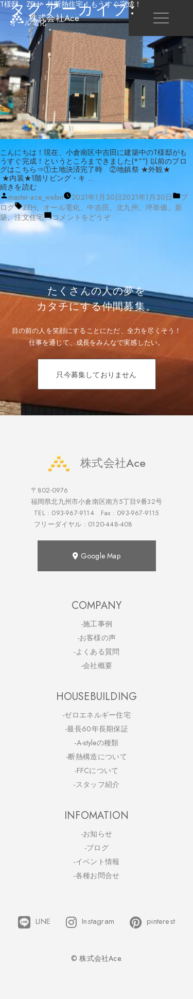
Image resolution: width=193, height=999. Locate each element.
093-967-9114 (72, 513)
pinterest (152, 922)
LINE (34, 922)
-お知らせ (97, 834)
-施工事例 (97, 624)
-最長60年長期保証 (96, 729)
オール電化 (61, 207)
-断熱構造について (96, 756)
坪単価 (157, 207)
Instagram (90, 922)
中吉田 (98, 207)
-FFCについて (96, 770)
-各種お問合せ (96, 875)
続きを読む (18, 187)
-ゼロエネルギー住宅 (96, 715)
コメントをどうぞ (81, 217)
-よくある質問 (96, 651)
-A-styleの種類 (96, 743)
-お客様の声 (96, 638)
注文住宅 (29, 217)
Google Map (96, 556)
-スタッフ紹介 (96, 784)
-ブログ (96, 848)
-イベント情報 (96, 861)
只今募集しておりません (96, 375)
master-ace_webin (35, 197)
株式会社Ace (96, 463)
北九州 (127, 207)
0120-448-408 (110, 524)
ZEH (29, 207)
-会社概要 (97, 665)
